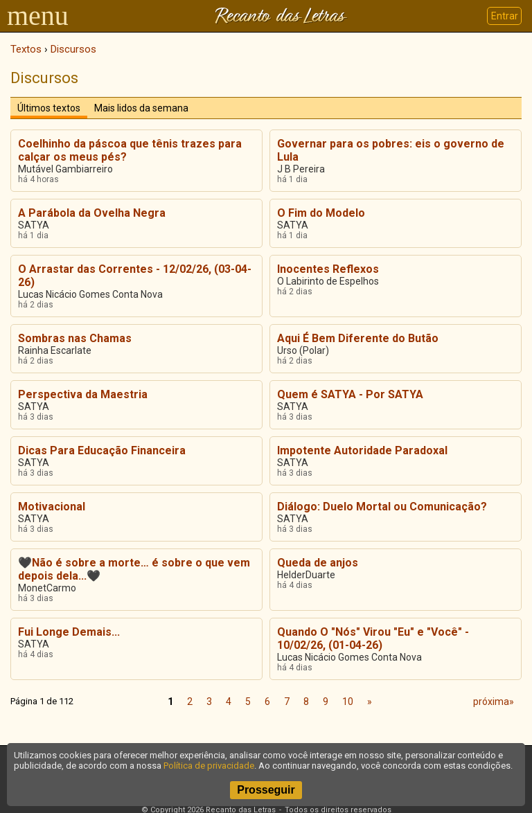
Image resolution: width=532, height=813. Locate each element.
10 (347, 701)
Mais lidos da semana (141, 108)
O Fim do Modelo (321, 213)
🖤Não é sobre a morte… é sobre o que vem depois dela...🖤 (134, 569)
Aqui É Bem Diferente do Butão (357, 338)
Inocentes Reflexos (328, 269)
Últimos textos (48, 108)
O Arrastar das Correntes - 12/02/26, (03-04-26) (134, 275)
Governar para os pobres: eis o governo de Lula (390, 150)
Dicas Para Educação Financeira (102, 450)
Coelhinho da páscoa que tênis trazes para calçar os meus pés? (130, 150)
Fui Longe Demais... (69, 631)
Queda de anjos (317, 562)
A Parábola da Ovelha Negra (92, 213)
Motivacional (51, 506)
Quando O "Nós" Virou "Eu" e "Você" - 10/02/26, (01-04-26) (373, 638)
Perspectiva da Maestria (83, 394)
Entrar (504, 15)
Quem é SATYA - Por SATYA (350, 394)
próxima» (493, 701)
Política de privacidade (208, 765)
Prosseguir (266, 790)
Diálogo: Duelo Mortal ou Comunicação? (382, 506)
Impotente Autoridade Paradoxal (362, 450)
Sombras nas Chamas (75, 338)
